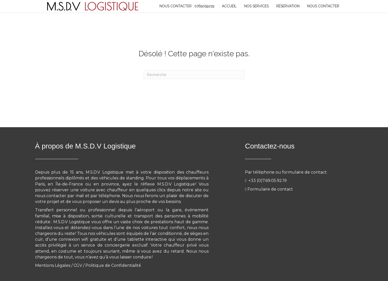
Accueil (229, 6)
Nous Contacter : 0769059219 (186, 6)
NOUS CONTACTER (323, 6)
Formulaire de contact (270, 189)
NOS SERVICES (256, 6)
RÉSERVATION (288, 6)
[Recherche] (194, 74)
